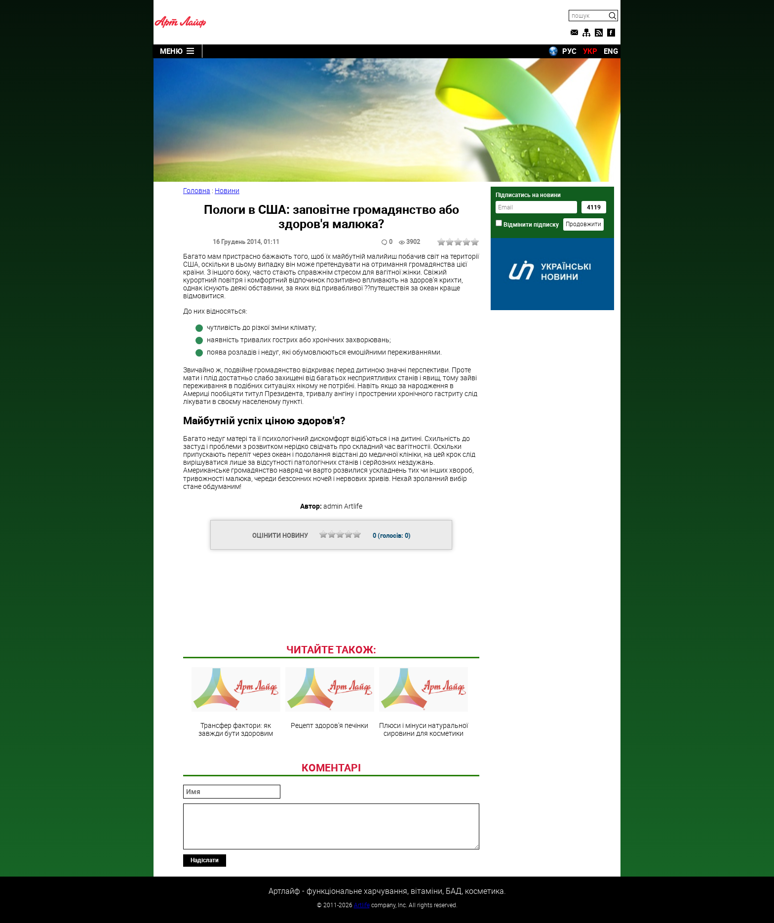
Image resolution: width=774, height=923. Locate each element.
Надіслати (205, 860)
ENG (611, 51)
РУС (569, 51)
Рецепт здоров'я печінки (329, 698)
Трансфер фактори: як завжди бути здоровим (236, 702)
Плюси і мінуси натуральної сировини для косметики (423, 702)
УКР (590, 51)
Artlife (362, 905)
